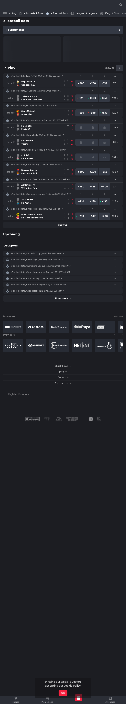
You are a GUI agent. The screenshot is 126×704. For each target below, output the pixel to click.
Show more (62, 298)
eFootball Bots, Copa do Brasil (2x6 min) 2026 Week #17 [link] (38, 150)
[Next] (121, 316)
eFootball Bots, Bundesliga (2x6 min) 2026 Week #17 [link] (36, 209)
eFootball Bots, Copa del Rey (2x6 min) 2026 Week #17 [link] (37, 164)
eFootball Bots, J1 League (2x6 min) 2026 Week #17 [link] (36, 91)
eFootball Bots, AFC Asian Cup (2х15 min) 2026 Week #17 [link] (38, 253)
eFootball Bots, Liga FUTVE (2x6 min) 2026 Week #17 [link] (36, 76)
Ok (63, 693)
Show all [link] (109, 68)
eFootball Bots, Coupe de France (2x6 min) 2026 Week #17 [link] (39, 120)
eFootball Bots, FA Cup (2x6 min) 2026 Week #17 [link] (34, 105)
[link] (9, 13)
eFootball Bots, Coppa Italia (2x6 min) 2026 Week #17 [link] (37, 135)
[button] (63, 76)
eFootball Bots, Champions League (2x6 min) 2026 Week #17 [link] (40, 194)
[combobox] (16, 394)
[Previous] (115, 316)
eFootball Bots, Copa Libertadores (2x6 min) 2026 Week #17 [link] (40, 179)
